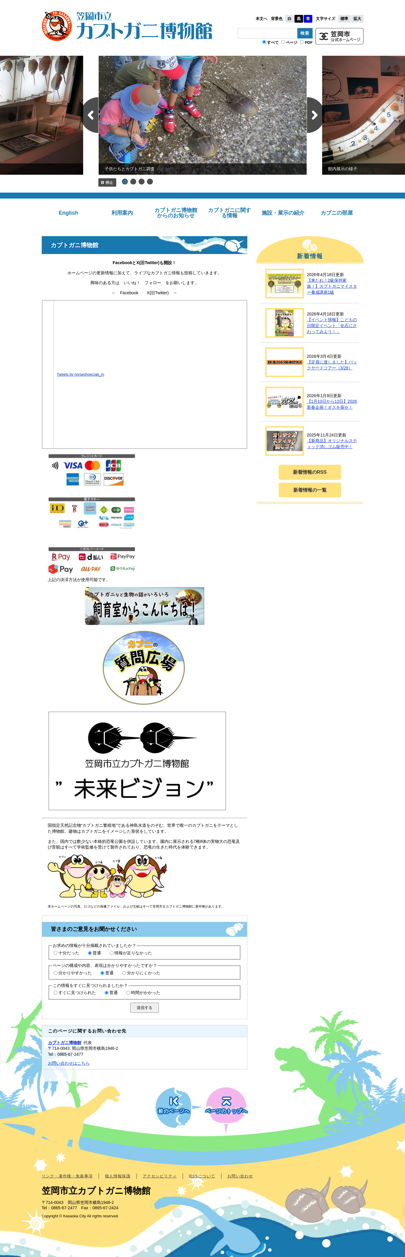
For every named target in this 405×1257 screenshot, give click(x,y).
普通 (97, 953)
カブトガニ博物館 (64, 1042)
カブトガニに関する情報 (229, 213)
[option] (202, 115)
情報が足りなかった (133, 953)
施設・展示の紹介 (283, 213)
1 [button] (125, 181)
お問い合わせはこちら (69, 1063)
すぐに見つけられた (77, 992)
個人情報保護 (118, 1176)
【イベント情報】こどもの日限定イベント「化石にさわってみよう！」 (332, 325)
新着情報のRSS (310, 472)
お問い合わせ (240, 1176)
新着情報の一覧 (310, 490)
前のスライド (89, 115)
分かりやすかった (75, 972)
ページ (291, 42)
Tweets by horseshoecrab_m (80, 374)
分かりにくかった (143, 972)
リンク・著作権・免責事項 (67, 1176)
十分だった (68, 953)
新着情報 (310, 256)
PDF (309, 42)
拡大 (357, 18)
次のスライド (316, 115)
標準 (344, 18)
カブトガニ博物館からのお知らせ (175, 213)
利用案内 (122, 213)
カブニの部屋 (337, 213)
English (68, 213)
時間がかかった (145, 992)
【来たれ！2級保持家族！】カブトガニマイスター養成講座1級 (332, 286)
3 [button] (141, 181)
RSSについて (202, 1176)
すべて (273, 42)
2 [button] (133, 181)
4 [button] (150, 181)
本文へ (261, 18)
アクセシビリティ (160, 1176)
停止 (107, 182)
